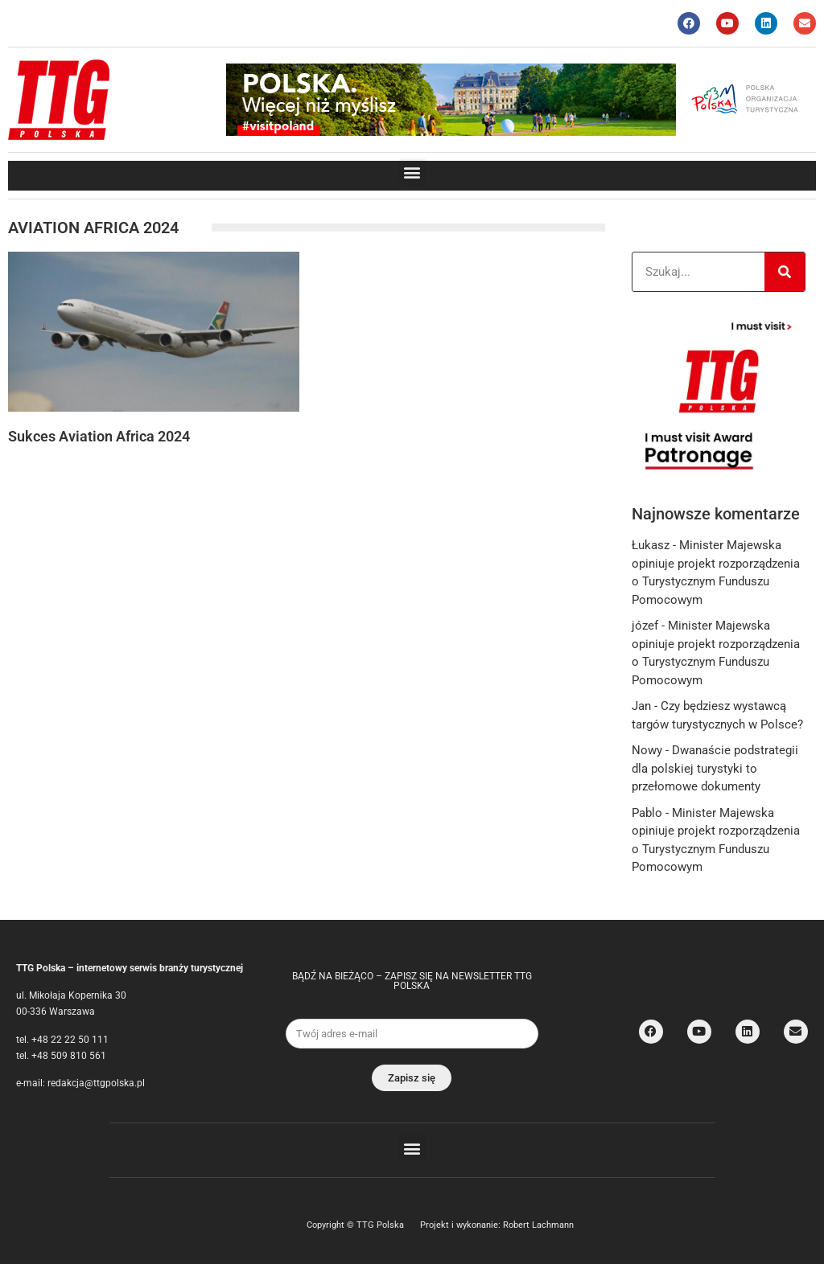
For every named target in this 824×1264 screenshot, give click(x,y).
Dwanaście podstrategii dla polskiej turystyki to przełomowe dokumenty (715, 768)
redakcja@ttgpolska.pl (96, 1083)
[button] (412, 171)
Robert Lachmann (538, 1225)
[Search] (784, 271)
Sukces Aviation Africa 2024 (99, 436)
